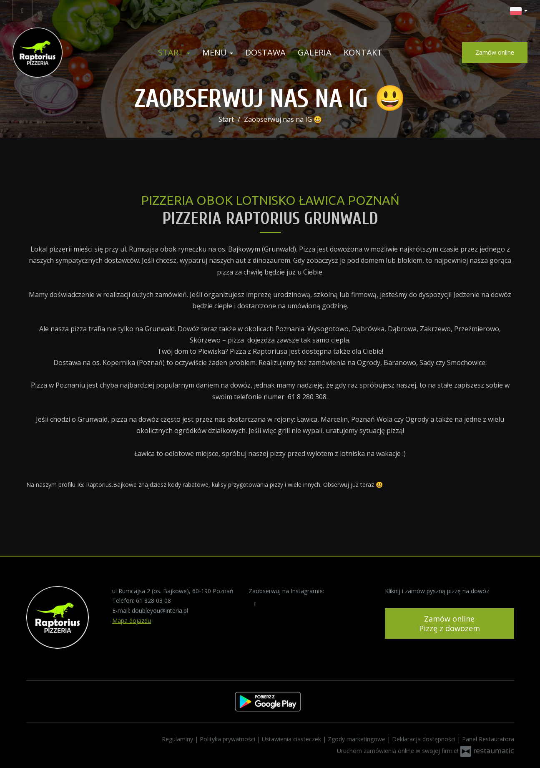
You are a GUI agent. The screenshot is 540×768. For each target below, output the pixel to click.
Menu (217, 52)
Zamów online (494, 52)
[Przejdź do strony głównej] (67, 53)
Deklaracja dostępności (424, 739)
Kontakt (363, 52)
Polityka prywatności (228, 739)
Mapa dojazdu (131, 620)
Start (174, 52)
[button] (518, 10)
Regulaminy (178, 739)
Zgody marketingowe (357, 739)
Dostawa (265, 52)
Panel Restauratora (488, 739)
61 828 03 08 (153, 600)
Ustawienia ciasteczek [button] (292, 739)
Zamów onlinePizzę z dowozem (449, 623)
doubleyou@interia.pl (160, 610)
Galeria (315, 52)
